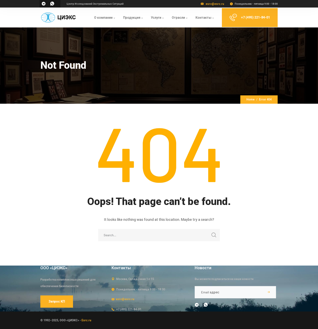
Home (250, 99)
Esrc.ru (86, 320)
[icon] (44, 5)
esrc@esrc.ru (215, 3)
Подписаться (268, 292)
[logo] (58, 17)
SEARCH (212, 236)
